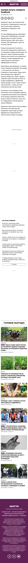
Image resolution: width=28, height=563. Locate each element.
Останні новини (8, 220)
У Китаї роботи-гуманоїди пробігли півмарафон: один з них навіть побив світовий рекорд (13, 245)
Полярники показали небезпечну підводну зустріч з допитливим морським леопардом (13, 252)
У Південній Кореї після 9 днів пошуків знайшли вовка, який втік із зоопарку (13, 259)
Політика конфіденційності (19, 511)
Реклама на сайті (6, 511)
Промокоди (23, 515)
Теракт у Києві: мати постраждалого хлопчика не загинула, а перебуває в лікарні (14, 238)
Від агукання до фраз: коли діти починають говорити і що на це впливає (12, 231)
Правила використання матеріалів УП (14, 513)
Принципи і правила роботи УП (10, 515)
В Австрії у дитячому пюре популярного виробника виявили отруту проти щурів (13, 225)
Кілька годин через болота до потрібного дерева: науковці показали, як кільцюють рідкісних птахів (14, 347)
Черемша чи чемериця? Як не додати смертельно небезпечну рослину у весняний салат (13, 375)
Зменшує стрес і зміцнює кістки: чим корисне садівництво (13, 402)
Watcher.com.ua (12, 34)
